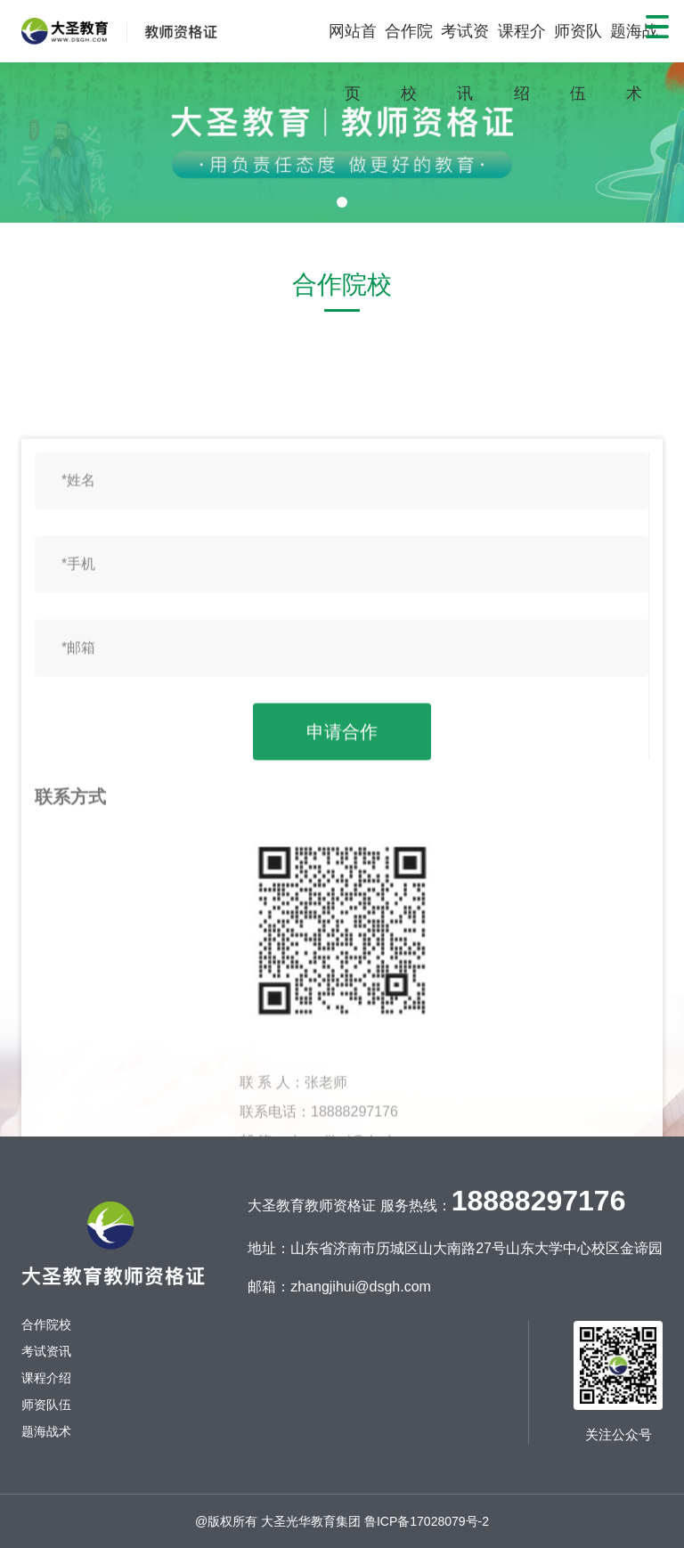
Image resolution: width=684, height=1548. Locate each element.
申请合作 (342, 1085)
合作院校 (409, 62)
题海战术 (634, 62)
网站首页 (353, 62)
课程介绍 (522, 62)
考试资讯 (465, 62)
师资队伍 (578, 62)
